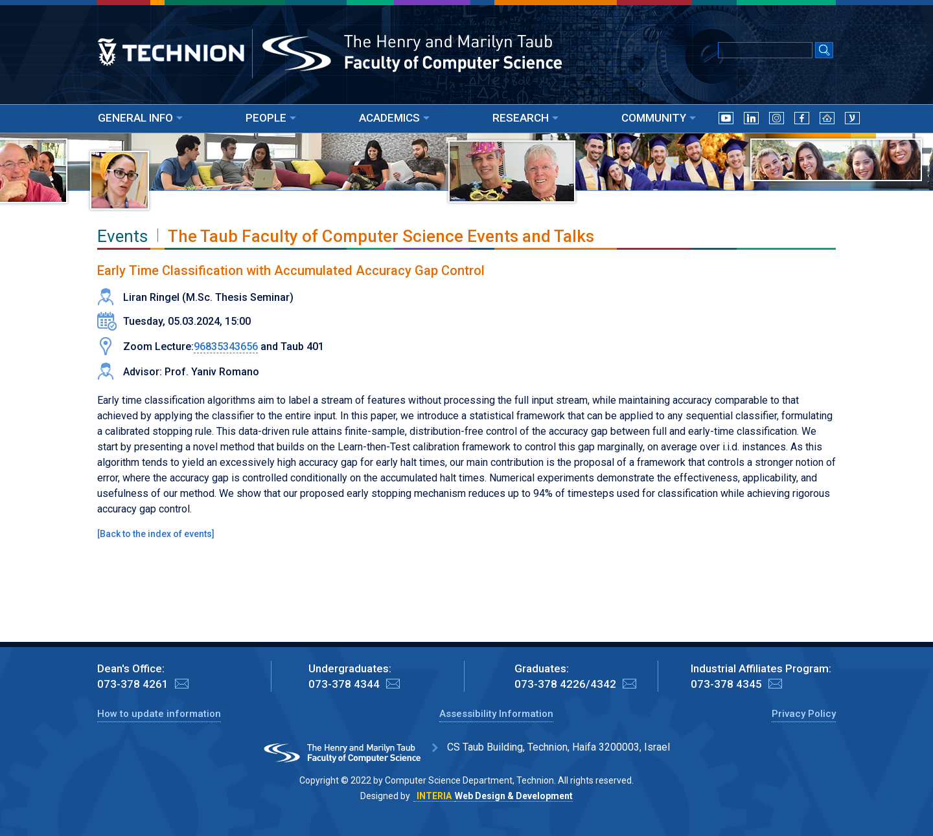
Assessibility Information (496, 714)
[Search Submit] (824, 51)
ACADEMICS (394, 117)
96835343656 (226, 346)
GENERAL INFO (140, 117)
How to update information (159, 714)
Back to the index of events (156, 534)
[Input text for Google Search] (765, 50)
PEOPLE (271, 117)
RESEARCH (525, 117)
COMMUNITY (658, 117)
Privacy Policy (804, 714)
